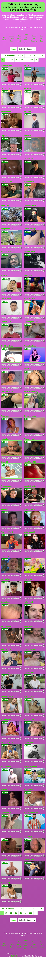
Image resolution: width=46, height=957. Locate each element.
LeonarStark (29, 860)
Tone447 (4, 158)
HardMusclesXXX (31, 88)
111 (31, 60)
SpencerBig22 (6, 883)
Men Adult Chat (19, 38)
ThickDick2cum (7, 346)
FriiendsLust (29, 556)
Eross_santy (29, 696)
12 (17, 60)
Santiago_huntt (30, 65)
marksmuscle (6, 65)
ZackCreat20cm (7, 742)
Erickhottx (5, 556)
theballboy (28, 837)
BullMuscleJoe (30, 649)
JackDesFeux (6, 626)
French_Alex (29, 719)
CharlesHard (29, 672)
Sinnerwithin (6, 837)
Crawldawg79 (29, 509)
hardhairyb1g (6, 88)
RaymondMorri (7, 532)
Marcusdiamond (30, 767)
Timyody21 (5, 602)
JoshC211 (5, 206)
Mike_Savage (29, 276)
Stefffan (4, 860)
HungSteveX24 (30, 462)
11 (12, 60)
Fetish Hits (14, 956)
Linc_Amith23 (6, 181)
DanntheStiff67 (30, 206)
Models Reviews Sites (11, 38)
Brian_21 (4, 462)
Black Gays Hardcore (34, 38)
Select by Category (27, 49)
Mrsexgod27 (29, 626)
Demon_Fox (29, 158)
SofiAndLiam (6, 719)
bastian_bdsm (29, 252)
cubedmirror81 (30, 486)
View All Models (9, 56)
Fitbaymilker (6, 767)
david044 (27, 369)
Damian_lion (6, 672)
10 (7, 60)
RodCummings (30, 229)
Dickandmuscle (30, 416)
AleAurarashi (29, 742)
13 (22, 60)
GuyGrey (4, 136)
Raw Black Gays (42, 38)
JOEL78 (4, 276)
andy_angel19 (29, 532)
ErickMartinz (6, 299)
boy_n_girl (28, 579)
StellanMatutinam (31, 812)
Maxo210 (4, 509)
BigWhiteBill (29, 181)
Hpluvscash (28, 602)
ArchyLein (5, 416)
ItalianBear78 (6, 439)
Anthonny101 (6, 812)
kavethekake (6, 111)
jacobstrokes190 (7, 696)
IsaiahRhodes (6, 789)
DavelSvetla (5, 369)
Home (13, 49)
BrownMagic (6, 322)
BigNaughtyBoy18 (31, 322)
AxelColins (5, 579)
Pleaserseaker (6, 486)
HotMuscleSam (7, 392)
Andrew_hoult (29, 439)
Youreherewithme (8, 252)
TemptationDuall (7, 229)
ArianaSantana (30, 346)
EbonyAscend (29, 789)
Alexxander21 (29, 299)
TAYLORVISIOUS (7, 649)
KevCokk (27, 111)
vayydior (27, 136)
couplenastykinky (31, 392)
